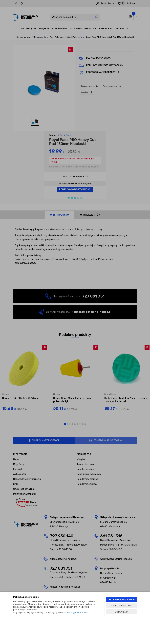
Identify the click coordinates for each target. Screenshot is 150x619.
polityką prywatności (76, 612)
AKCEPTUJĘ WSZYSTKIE (121, 599)
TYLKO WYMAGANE (121, 605)
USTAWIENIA (121, 612)
